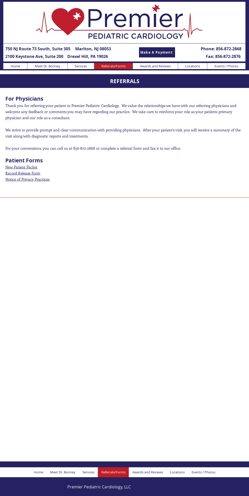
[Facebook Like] (210, 486)
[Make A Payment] (157, 52)
